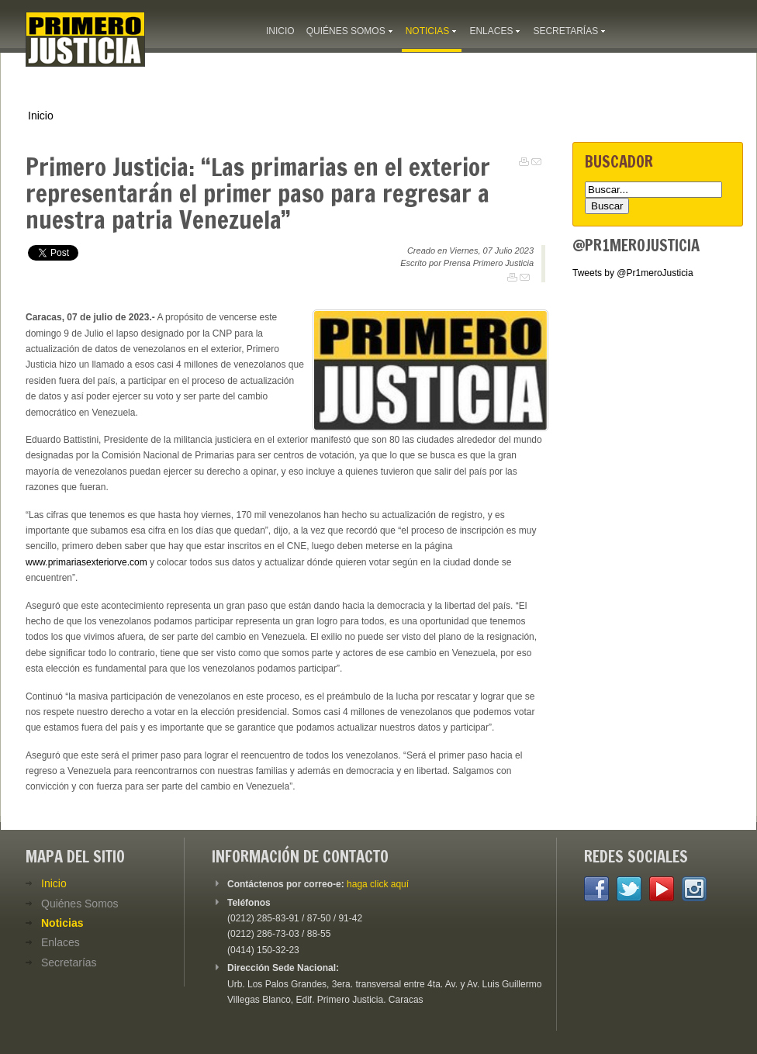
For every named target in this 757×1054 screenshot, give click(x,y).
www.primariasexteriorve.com (86, 562)
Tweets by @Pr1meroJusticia (632, 273)
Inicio (41, 115)
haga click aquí (378, 884)
